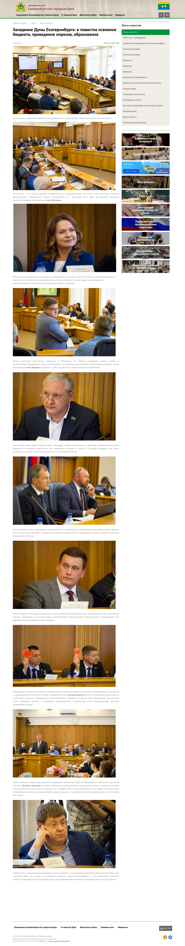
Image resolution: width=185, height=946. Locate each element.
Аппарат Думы (129, 88)
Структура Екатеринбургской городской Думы (144, 43)
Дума (33, 23)
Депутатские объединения (135, 77)
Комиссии (127, 66)
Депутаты (127, 60)
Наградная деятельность (134, 94)
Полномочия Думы (131, 49)
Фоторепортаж (130, 111)
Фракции (127, 71)
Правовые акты (106, 15)
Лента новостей (46, 23)
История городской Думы (134, 122)
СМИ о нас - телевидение (134, 37)
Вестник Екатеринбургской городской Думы (143, 105)
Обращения (120, 15)
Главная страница (20, 23)
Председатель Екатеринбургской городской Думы (37, 15)
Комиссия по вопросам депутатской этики (142, 83)
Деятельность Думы (88, 15)
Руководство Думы (131, 54)
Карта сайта (165, 928)
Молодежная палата (132, 100)
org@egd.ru (42, 941)
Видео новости (130, 117)
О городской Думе (69, 15)
